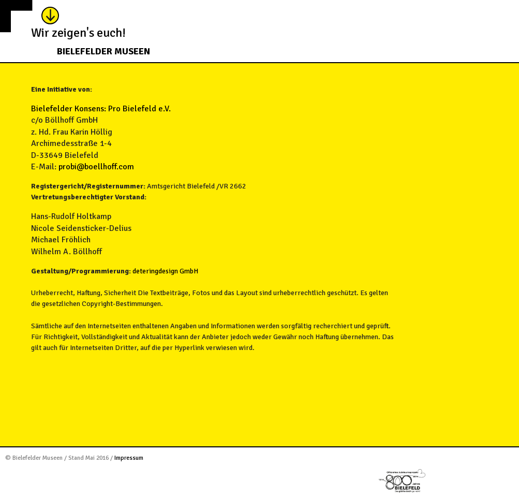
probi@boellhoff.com (96, 167)
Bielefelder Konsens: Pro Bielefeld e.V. (101, 109)
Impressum (128, 458)
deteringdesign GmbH (165, 271)
